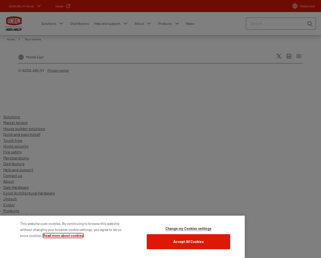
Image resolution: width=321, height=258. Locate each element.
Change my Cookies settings (188, 231)
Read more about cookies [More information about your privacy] (63, 238)
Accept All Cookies (188, 244)
